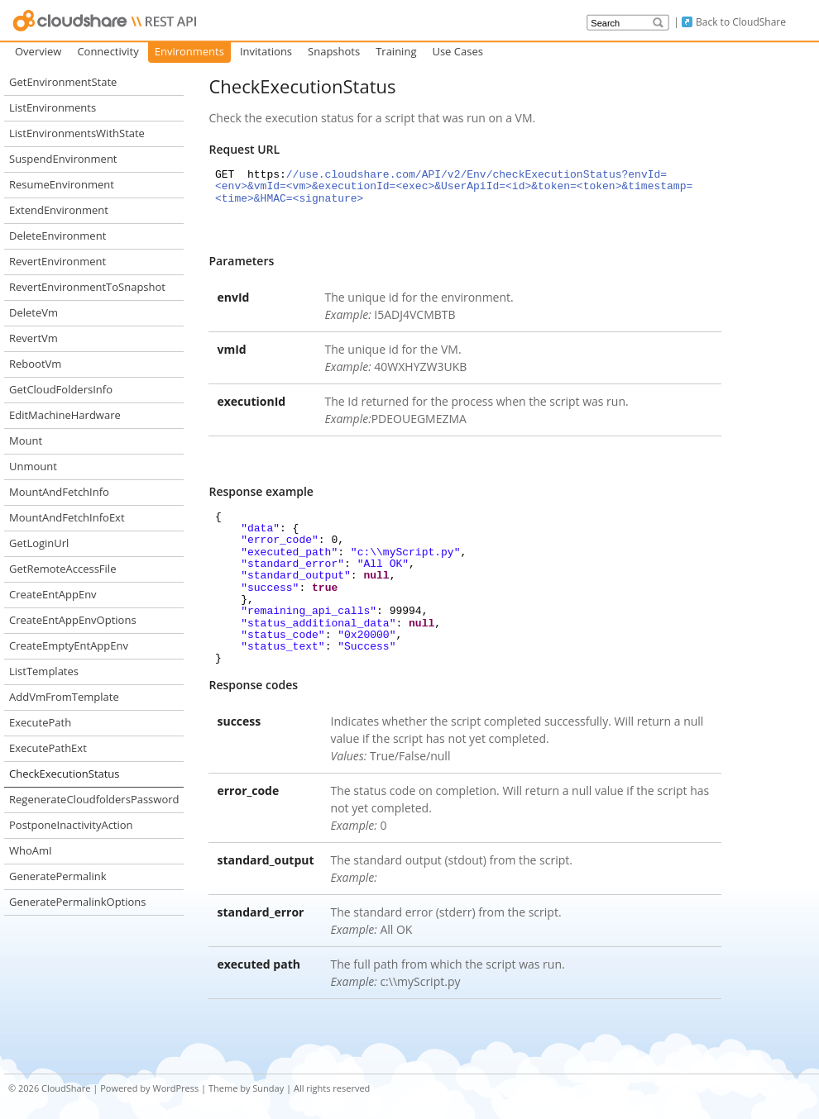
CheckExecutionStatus (64, 773)
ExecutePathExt (48, 747)
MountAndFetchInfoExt (67, 517)
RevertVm (33, 338)
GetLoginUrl (39, 543)
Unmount (33, 466)
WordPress (175, 1088)
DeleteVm (33, 312)
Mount (25, 440)
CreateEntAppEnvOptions (72, 619)
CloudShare (65, 1088)
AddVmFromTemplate (64, 696)
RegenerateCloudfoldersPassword (94, 799)
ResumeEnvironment (61, 184)
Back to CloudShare (741, 22)
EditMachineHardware (65, 414)
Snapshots (334, 51)
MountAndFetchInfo (59, 491)
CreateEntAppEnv (53, 594)
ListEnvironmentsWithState (77, 133)
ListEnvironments (52, 107)
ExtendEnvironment (58, 209)
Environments (189, 51)
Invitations (266, 51)
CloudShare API (105, 20)
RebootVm (35, 363)
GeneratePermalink (58, 876)
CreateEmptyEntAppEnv (68, 645)
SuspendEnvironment (63, 158)
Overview (38, 51)
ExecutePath (40, 722)
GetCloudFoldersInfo (61, 389)
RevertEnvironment (57, 261)
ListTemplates (44, 671)
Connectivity (107, 51)
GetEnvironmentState (63, 81)
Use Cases (457, 51)
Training (396, 51)
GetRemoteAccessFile (62, 568)
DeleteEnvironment (57, 235)
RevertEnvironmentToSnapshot (87, 286)
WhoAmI (30, 850)
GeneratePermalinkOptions (77, 901)
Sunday (268, 1088)
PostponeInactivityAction (71, 824)
